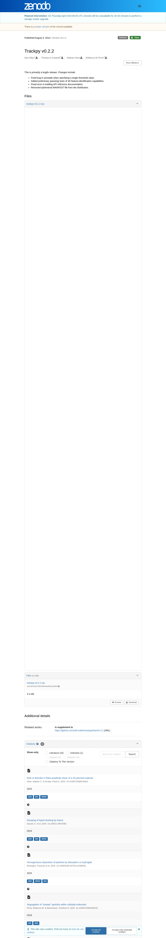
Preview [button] (116, 702)
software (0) (73, 757)
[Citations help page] (37, 744)
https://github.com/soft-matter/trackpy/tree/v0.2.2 (79, 730)
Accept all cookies (95, 931)
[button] (83, 103)
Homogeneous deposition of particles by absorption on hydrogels (59, 862)
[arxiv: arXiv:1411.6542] (44, 838)
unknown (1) (76, 753)
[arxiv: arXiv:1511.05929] (38, 881)
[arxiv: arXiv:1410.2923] (44, 796)
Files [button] (82, 675)
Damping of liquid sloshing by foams (45, 820)
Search (132, 754)
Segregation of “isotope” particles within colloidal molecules (56, 904)
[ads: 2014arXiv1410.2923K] (30, 796)
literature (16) (56, 753)
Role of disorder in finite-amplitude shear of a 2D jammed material (60, 778)
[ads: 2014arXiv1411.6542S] (30, 838)
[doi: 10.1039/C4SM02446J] (37, 796)
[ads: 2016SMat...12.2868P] (36, 923)
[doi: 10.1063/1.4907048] (37, 838)
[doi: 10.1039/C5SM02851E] (30, 923)
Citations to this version (61, 761)
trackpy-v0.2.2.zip (36, 683)
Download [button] (131, 702)
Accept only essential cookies (122, 931)
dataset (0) (55, 757)
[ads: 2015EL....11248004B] (30, 881)
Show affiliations (132, 63)
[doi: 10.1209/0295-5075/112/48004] (45, 881)
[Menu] (139, 6)
